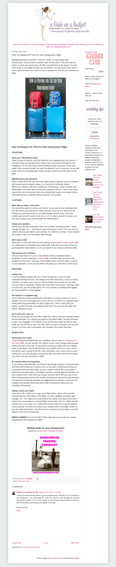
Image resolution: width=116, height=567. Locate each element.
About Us (66, 47)
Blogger (76, 558)
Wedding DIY (63, 44)
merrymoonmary (56, 558)
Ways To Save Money (48, 44)
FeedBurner (94, 139)
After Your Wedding (53, 47)
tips (28, 481)
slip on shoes (46, 216)
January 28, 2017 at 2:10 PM (50, 492)
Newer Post (16, 543)
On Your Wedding (95, 44)
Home (15, 44)
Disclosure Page (91, 52)
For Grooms (33, 44)
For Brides (23, 44)
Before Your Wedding (78, 44)
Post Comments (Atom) (31, 547)
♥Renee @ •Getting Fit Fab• (27, 492)
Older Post (75, 543)
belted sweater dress (65, 242)
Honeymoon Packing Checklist (50, 431)
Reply (18, 511)
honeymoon (22, 481)
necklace (41, 258)
